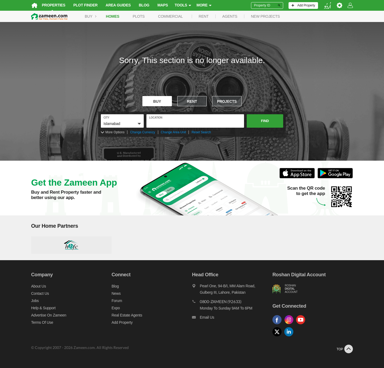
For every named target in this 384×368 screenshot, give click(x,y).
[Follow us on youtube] (302, 324)
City (106, 117)
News (116, 293)
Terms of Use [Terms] (42, 322)
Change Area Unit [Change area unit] (173, 132)
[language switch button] (327, 5)
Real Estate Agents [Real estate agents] (127, 315)
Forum (117, 301)
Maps (162, 5)
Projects (227, 101)
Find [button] (265, 121)
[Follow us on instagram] (290, 324)
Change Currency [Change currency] (142, 132)
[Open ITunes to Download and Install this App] (298, 177)
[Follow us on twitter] (278, 336)
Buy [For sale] (157, 101)
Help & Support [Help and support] (43, 308)
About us (38, 286)
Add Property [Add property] (122, 322)
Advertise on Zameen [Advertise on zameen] (48, 315)
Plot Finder (85, 5)
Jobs (35, 301)
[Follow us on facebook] (278, 324)
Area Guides (118, 5)
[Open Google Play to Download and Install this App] (335, 177)
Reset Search (201, 132)
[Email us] (232, 318)
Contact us (40, 293)
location (155, 117)
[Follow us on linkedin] (290, 336)
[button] (122, 123)
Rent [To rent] (192, 101)
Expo (116, 308)
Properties (53, 5)
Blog (144, 5)
